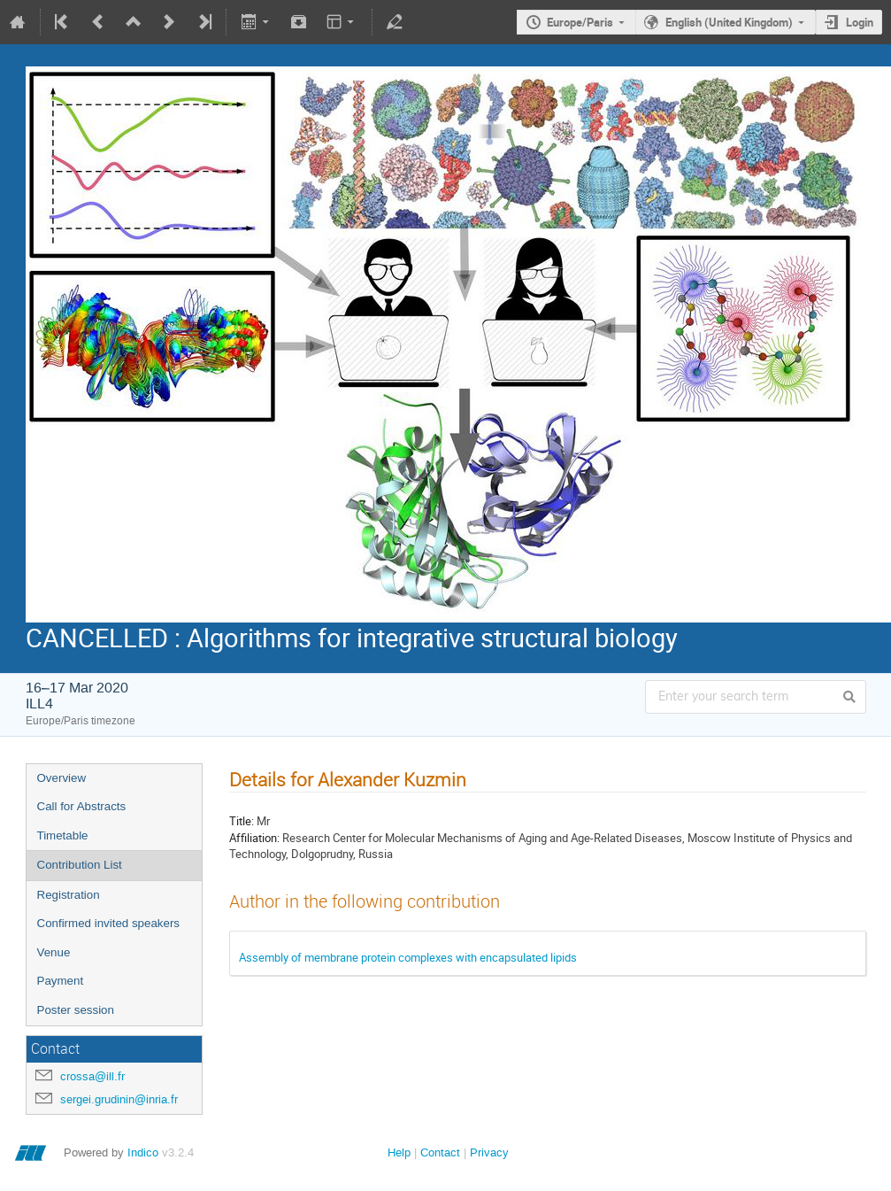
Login (859, 22)
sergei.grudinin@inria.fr (119, 1099)
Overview (62, 778)
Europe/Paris (580, 22)
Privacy (489, 1152)
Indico (142, 1152)
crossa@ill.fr (92, 1076)
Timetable (62, 835)
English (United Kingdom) (729, 22)
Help (399, 1152)
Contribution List (79, 864)
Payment (60, 980)
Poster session (75, 1010)
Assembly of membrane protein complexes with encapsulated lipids (408, 957)
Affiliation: (254, 838)
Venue (54, 952)
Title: (241, 821)
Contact (440, 1152)
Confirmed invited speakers (109, 923)
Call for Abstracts (82, 806)
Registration (68, 894)
